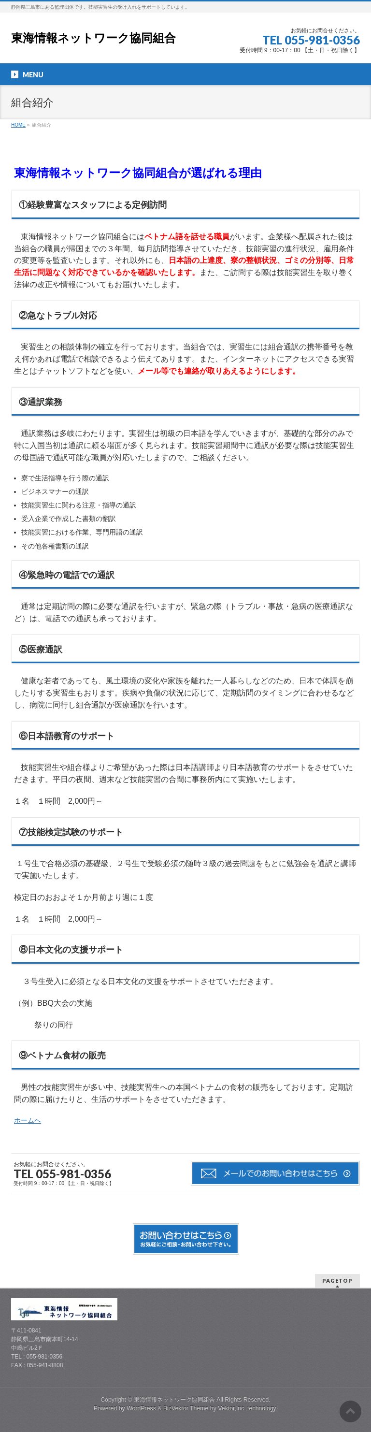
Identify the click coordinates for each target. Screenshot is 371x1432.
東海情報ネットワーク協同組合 (93, 37)
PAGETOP (337, 1280)
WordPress (141, 1408)
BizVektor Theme (186, 1408)
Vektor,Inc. (232, 1408)
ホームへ (27, 1120)
